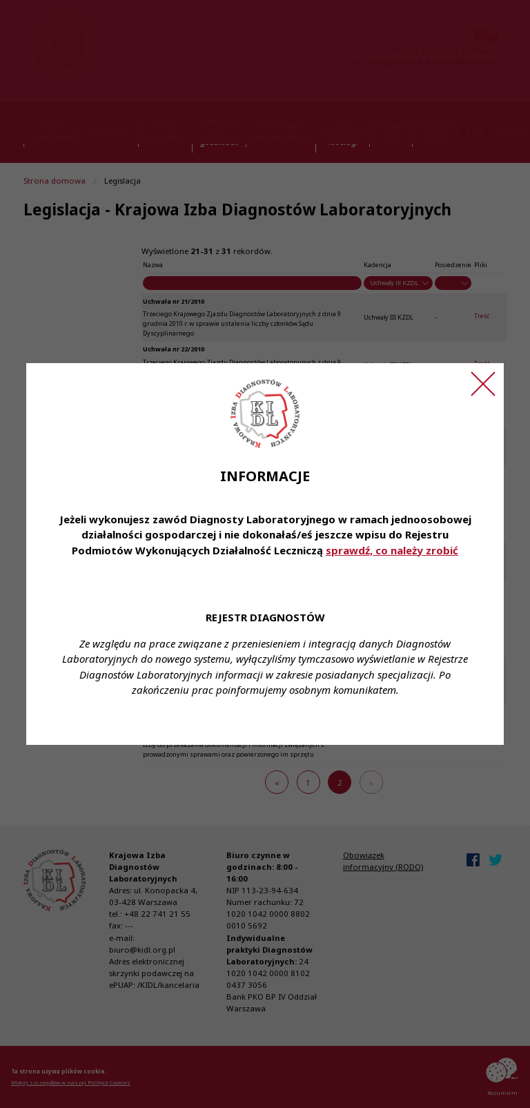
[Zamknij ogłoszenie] (483, 384)
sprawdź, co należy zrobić (392, 550)
